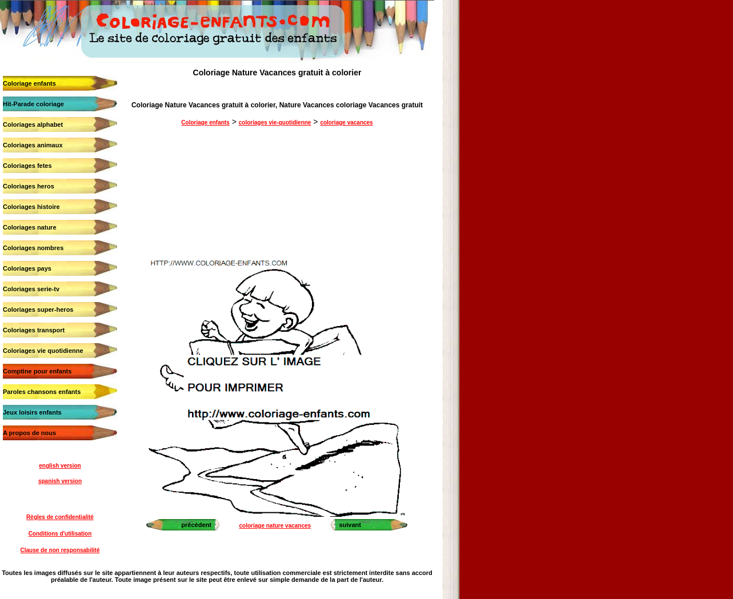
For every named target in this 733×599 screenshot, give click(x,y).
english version (60, 466)
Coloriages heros (28, 186)
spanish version (60, 481)
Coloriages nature (30, 227)
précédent (196, 524)
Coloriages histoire (31, 206)
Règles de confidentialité (60, 517)
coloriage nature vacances (275, 525)
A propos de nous (29, 432)
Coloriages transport (34, 330)
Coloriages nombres (33, 247)
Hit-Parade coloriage (33, 103)
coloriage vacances (346, 122)
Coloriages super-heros (38, 309)
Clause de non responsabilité (60, 550)
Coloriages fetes (27, 165)
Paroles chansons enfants (42, 391)
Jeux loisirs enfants (32, 412)
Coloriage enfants (29, 83)
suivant (350, 524)
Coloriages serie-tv (31, 289)
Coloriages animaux (33, 145)
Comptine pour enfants (37, 371)
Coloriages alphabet (33, 124)
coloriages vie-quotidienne (275, 122)
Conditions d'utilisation (60, 533)
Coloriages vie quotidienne (43, 350)
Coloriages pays (27, 268)
